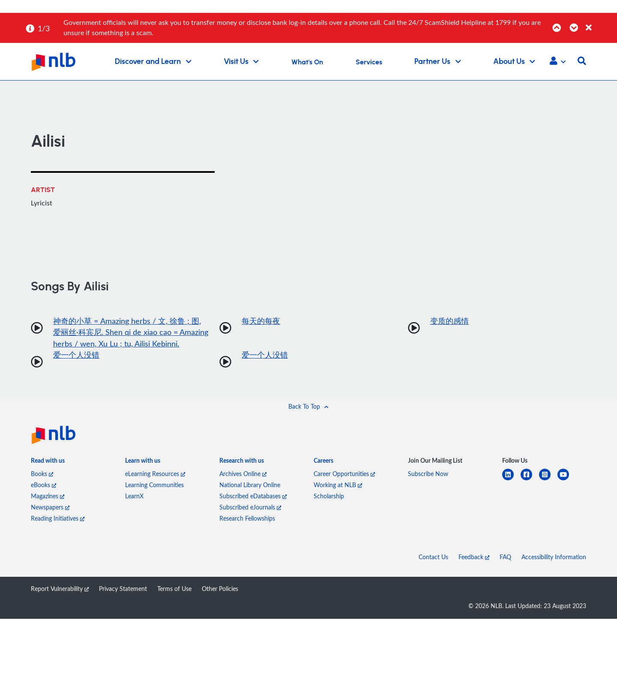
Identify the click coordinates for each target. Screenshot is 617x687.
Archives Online (243, 474)
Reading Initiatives (57, 519)
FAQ (505, 558)
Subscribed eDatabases (253, 497)
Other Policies (220, 589)
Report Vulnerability (60, 589)
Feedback (473, 558)
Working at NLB (338, 486)
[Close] (600, 23)
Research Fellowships (247, 519)
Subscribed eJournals (250, 508)
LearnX (134, 497)
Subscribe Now (428, 474)
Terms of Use (174, 589)
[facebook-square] (530, 480)
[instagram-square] (548, 480)
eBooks (43, 486)
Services (369, 62)
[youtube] (566, 480)
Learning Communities (154, 486)
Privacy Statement (123, 589)
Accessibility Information (553, 558)
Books (42, 474)
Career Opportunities (344, 474)
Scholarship (329, 497)
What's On (307, 62)
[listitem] (48, 463)
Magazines (47, 497)
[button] (558, 61)
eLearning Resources (155, 474)
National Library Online (249, 486)
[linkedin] (511, 480)
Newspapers (50, 508)
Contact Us (433, 558)
